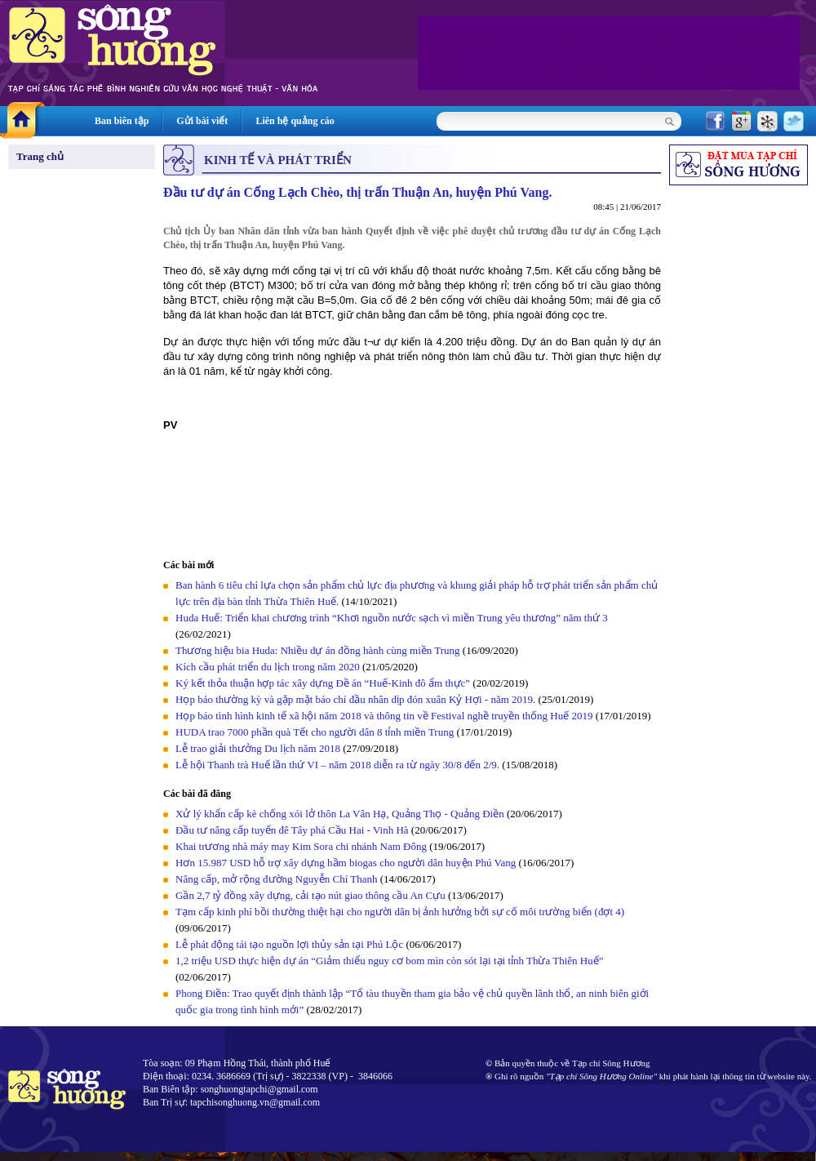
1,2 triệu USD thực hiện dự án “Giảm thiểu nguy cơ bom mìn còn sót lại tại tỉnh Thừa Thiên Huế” (389, 960)
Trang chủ (40, 156)
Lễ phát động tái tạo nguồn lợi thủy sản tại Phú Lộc (289, 944)
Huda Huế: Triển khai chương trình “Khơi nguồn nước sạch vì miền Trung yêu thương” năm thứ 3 (391, 618)
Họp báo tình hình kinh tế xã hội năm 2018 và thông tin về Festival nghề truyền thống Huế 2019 (383, 716)
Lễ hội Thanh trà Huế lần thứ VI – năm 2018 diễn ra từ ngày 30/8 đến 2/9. (338, 764)
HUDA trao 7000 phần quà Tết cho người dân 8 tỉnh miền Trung (314, 732)
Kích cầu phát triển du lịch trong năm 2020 (268, 667)
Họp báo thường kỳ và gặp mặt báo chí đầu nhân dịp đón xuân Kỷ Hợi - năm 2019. (357, 699)
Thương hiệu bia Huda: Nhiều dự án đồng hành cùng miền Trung (317, 650)
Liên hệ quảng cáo (294, 121)
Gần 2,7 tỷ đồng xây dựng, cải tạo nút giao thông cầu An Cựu (311, 895)
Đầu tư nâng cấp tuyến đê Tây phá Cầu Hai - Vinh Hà (292, 830)
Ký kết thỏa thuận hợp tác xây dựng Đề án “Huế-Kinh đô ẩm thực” (322, 683)
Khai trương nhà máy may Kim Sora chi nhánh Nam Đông (301, 846)
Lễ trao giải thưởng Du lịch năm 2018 (259, 748)
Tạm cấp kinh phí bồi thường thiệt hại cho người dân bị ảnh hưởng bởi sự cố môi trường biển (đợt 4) (399, 911)
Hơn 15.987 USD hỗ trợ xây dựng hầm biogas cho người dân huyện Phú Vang (345, 862)
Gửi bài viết (202, 121)
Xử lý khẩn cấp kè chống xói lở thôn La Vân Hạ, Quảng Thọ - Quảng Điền (339, 813)
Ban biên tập (122, 121)
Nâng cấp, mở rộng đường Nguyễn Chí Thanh (276, 879)
